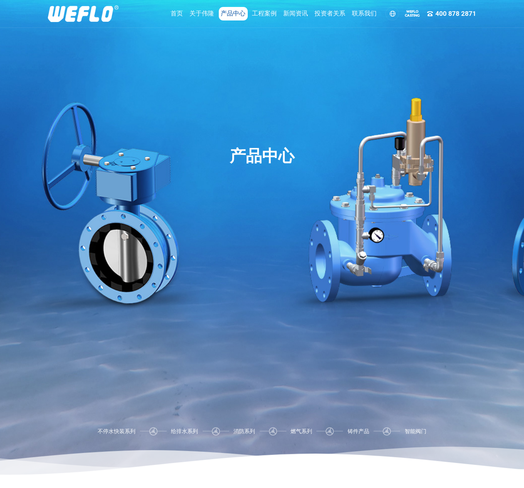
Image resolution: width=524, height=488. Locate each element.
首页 (157, 13)
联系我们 (345, 13)
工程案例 (245, 13)
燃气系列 (301, 431)
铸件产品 (358, 431)
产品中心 (213, 13)
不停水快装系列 (116, 431)
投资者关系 (310, 13)
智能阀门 (415, 431)
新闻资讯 (276, 13)
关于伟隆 (182, 13)
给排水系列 (184, 431)
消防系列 (244, 431)
